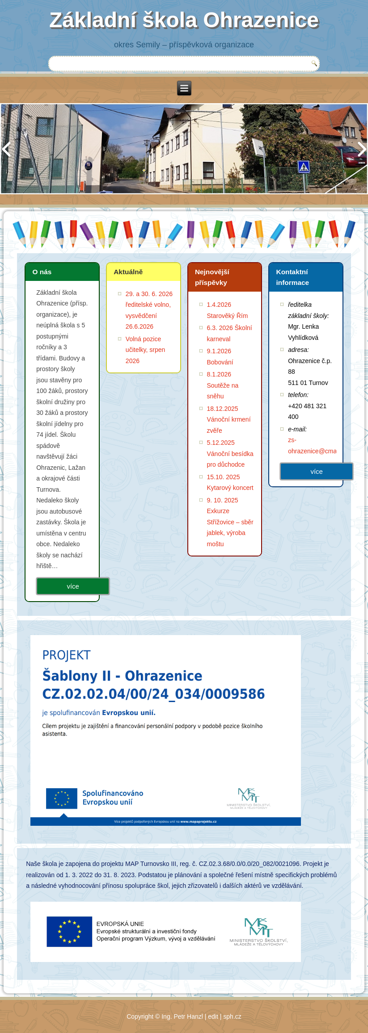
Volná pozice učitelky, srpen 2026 (145, 349)
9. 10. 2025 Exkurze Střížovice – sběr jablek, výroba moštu (230, 522)
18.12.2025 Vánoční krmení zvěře (229, 419)
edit (213, 1016)
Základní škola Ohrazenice (184, 20)
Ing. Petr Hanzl (182, 1016)
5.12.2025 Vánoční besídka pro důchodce (230, 453)
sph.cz (232, 1016)
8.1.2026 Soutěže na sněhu (223, 385)
